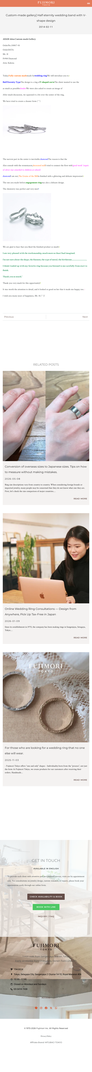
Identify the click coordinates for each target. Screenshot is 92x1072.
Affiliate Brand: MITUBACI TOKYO (46, 1042)
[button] (88, 3)
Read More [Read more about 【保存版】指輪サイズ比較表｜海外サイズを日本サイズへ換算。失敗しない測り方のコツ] (80, 498)
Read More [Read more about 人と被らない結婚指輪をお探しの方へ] (80, 780)
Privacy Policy (46, 1036)
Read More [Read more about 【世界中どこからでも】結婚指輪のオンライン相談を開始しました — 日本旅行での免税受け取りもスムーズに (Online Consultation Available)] (80, 637)
